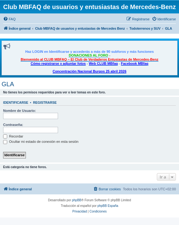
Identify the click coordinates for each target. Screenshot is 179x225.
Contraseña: (13, 125)
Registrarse (45, 102)
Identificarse (15, 102)
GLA (8, 84)
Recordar (13, 136)
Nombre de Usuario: (19, 110)
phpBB (76, 200)
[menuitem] (9, 19)
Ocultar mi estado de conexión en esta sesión (41, 141)
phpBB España (107, 206)
